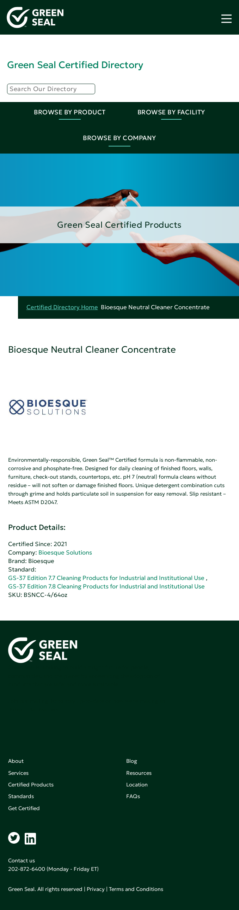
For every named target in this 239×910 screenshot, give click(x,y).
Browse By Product (70, 112)
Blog (131, 761)
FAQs (133, 796)
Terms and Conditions (136, 889)
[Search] (51, 89)
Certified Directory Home (62, 307)
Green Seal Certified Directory (75, 65)
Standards (21, 796)
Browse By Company (119, 138)
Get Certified (24, 808)
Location (137, 784)
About (16, 761)
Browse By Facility (171, 112)
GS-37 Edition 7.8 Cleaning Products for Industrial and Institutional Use (106, 586)
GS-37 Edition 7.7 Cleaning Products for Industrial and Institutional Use (106, 578)
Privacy (96, 889)
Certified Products (31, 784)
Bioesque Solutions (65, 552)
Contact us (21, 860)
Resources (139, 773)
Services (18, 773)
